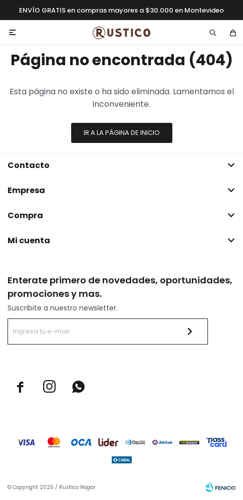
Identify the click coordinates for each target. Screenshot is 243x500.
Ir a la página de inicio (122, 132)
